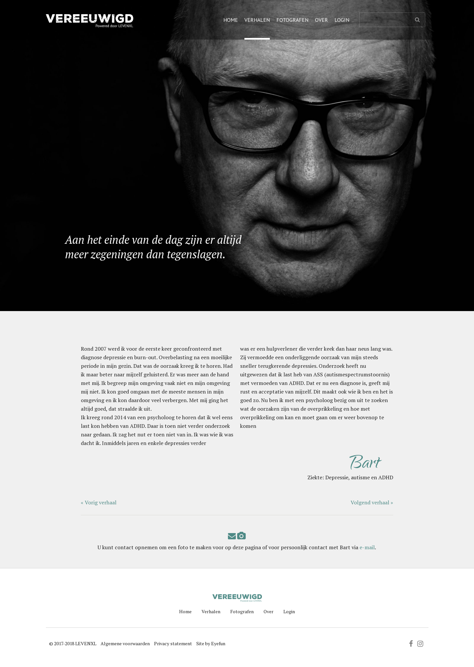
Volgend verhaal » (372, 502)
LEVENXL (85, 643)
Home (230, 19)
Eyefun (218, 643)
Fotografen (292, 19)
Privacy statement (173, 643)
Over (321, 19)
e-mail (367, 547)
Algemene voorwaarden (125, 643)
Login (341, 19)
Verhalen (257, 19)
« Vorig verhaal (98, 502)
